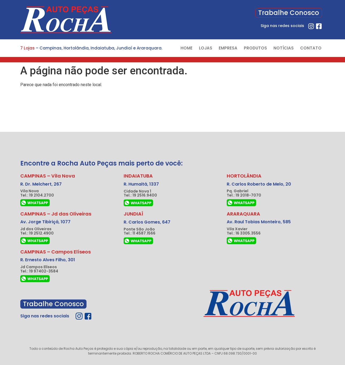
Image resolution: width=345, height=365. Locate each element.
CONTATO (311, 48)
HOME (187, 48)
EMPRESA (228, 48)
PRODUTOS (255, 48)
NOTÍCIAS (283, 48)
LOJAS (205, 48)
